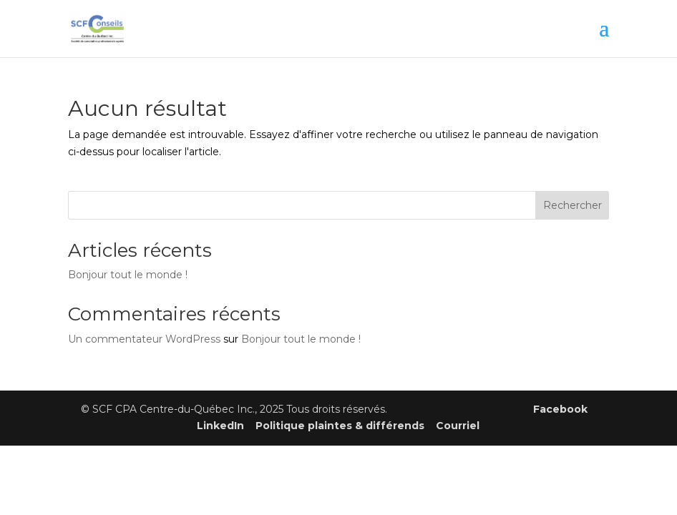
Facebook (560, 409)
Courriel (457, 425)
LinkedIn (220, 425)
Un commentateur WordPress (144, 339)
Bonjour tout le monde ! (127, 274)
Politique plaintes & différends (339, 425)
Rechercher (572, 205)
